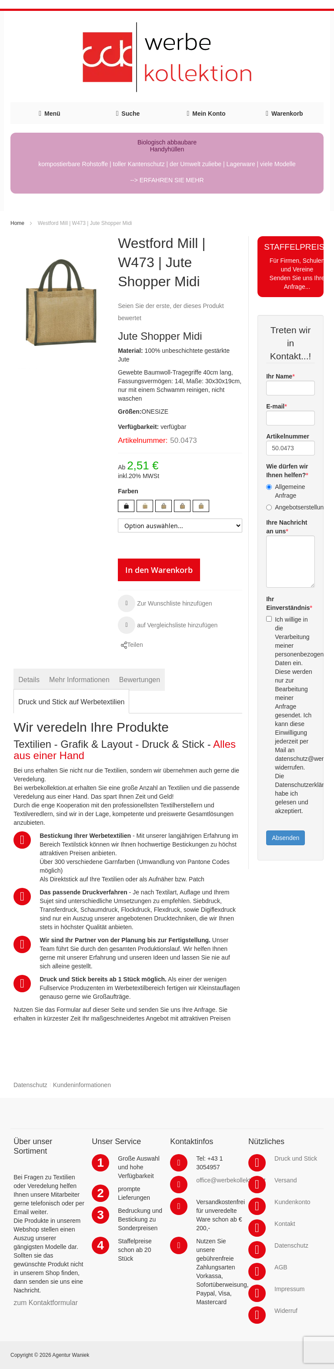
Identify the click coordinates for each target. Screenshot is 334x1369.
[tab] (28, 680)
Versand (285, 1180)
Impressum (289, 1288)
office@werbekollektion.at (230, 1180)
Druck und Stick (295, 1158)
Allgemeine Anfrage (285, 491)
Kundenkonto (292, 1201)
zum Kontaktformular (45, 1302)
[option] (126, 506)
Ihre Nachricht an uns (286, 527)
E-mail (275, 406)
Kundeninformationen (82, 1084)
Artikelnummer (287, 436)
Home (17, 223)
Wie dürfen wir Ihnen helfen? (287, 471)
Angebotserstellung (290, 507)
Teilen (135, 644)
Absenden (285, 837)
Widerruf (285, 1310)
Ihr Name (279, 376)
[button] (165, 603)
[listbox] (180, 507)
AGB (280, 1267)
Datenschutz (30, 1084)
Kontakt (284, 1223)
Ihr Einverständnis (288, 603)
